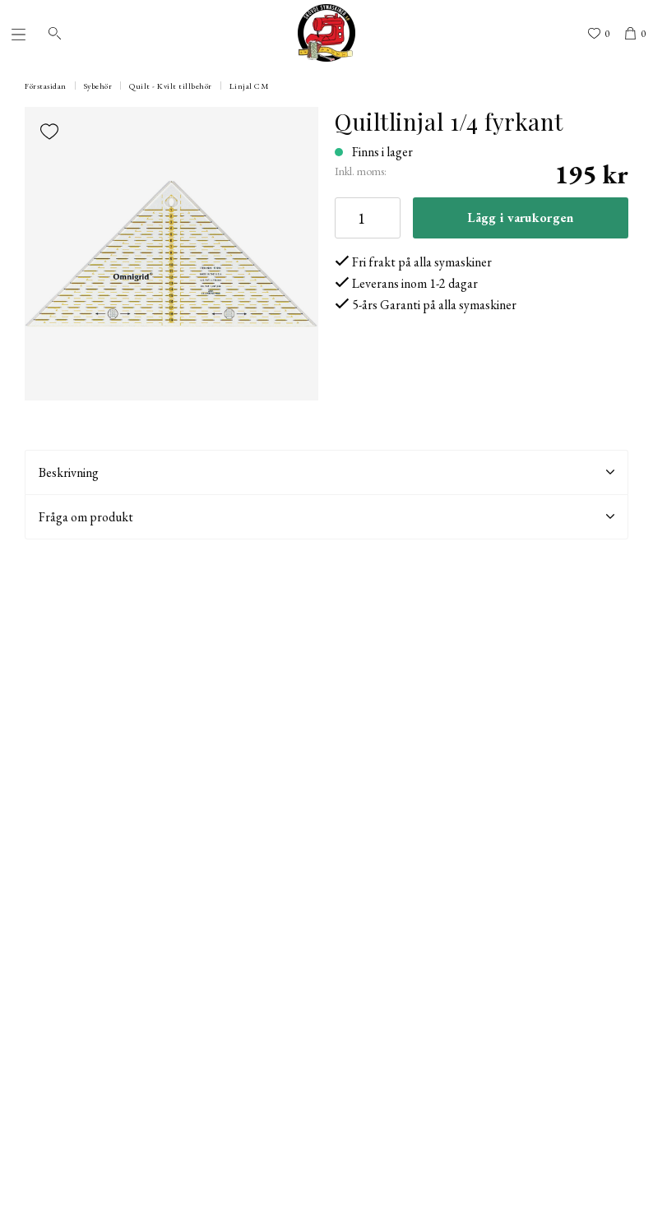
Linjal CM (249, 86)
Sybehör (98, 86)
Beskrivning (326, 472)
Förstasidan (46, 86)
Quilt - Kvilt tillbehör (170, 86)
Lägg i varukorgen (520, 217)
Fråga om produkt (326, 516)
